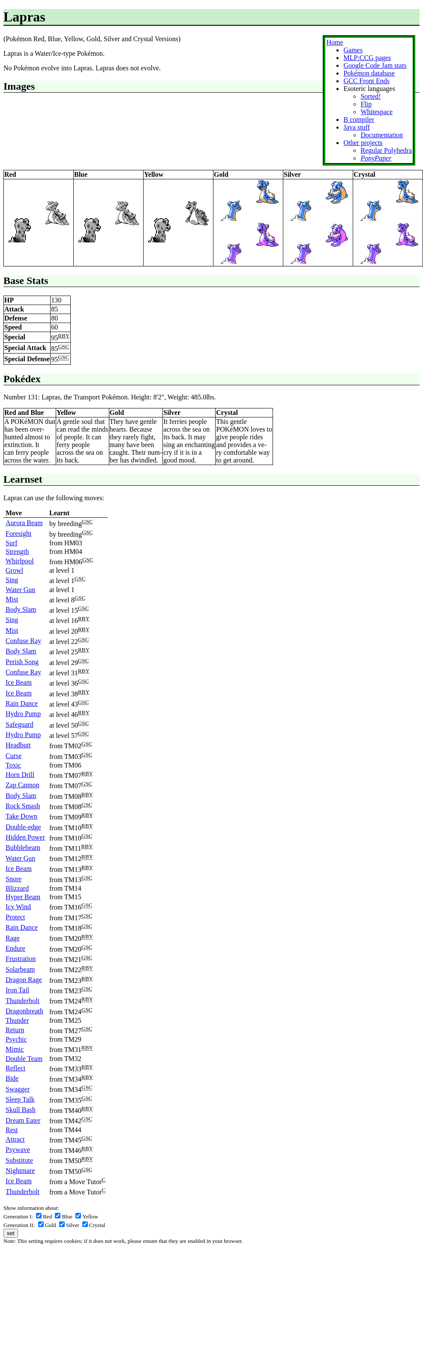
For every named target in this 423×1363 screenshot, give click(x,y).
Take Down (21, 816)
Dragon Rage (24, 979)
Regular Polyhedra (386, 150)
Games (352, 50)
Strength (17, 551)
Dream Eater (23, 1120)
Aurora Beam (24, 522)
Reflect (15, 1068)
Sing (12, 579)
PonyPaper (375, 158)
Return (15, 1030)
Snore (13, 878)
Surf (12, 543)
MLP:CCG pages (367, 57)
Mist (12, 599)
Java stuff (356, 127)
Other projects (362, 142)
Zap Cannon (22, 785)
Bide (12, 1078)
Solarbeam (20, 969)
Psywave (18, 1149)
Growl (14, 570)
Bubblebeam (23, 847)
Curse (13, 755)
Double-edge (23, 827)
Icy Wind (18, 906)
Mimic (15, 1049)
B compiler (358, 119)
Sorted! (370, 96)
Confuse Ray (23, 640)
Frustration (21, 958)
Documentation (381, 135)
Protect (15, 917)
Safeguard (19, 724)
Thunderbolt (22, 1000)
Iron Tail (17, 990)
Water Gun (20, 589)
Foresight (18, 533)
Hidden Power (25, 837)
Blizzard (17, 888)
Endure (15, 948)
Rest (12, 1129)
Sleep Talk (20, 1099)
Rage (13, 938)
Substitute (19, 1160)
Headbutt (18, 745)
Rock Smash (23, 806)
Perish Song (22, 661)
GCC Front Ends (366, 81)
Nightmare (20, 1170)
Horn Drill (20, 774)
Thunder (17, 1020)
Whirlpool (20, 561)
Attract (15, 1139)
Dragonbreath (24, 1011)
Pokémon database (369, 73)
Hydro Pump (23, 713)
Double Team (24, 1058)
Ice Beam (19, 682)
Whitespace (376, 111)
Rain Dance (22, 703)
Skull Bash (21, 1109)
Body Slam (21, 609)
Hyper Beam (23, 897)
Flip (366, 104)
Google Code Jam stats (374, 65)
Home (334, 42)
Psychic (16, 1039)
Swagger (18, 1089)
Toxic (13, 765)
